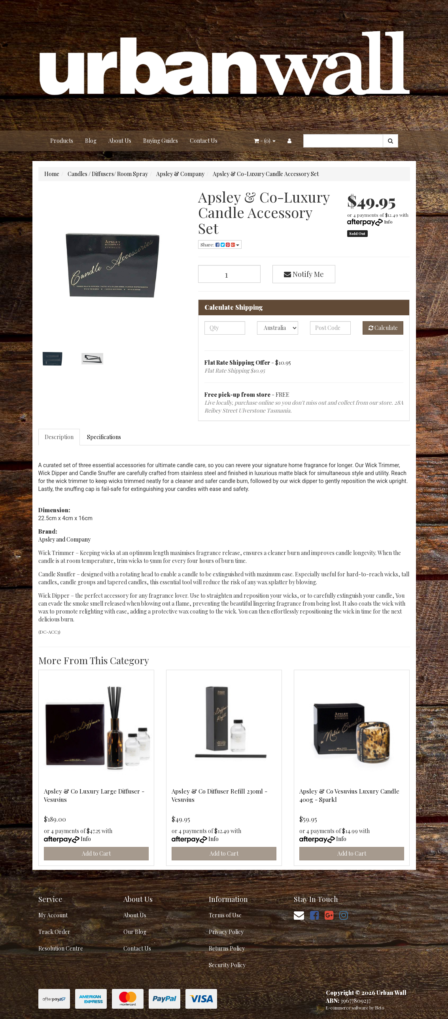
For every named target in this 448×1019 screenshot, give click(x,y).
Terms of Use (225, 915)
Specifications (104, 437)
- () (265, 140)
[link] (314, 915)
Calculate (383, 327)
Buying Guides (160, 140)
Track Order (54, 932)
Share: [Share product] (219, 244)
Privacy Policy (226, 932)
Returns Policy (227, 948)
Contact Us (203, 140)
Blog (90, 140)
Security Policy (227, 965)
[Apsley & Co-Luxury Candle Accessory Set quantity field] (229, 274)
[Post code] (330, 328)
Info (388, 221)
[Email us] (299, 915)
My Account (53, 915)
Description (59, 437)
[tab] (59, 437)
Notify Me (304, 274)
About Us (119, 140)
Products (61, 140)
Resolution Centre (60, 948)
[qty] (224, 328)
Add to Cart (96, 853)
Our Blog (134, 932)
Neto (379, 1008)
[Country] (277, 328)
